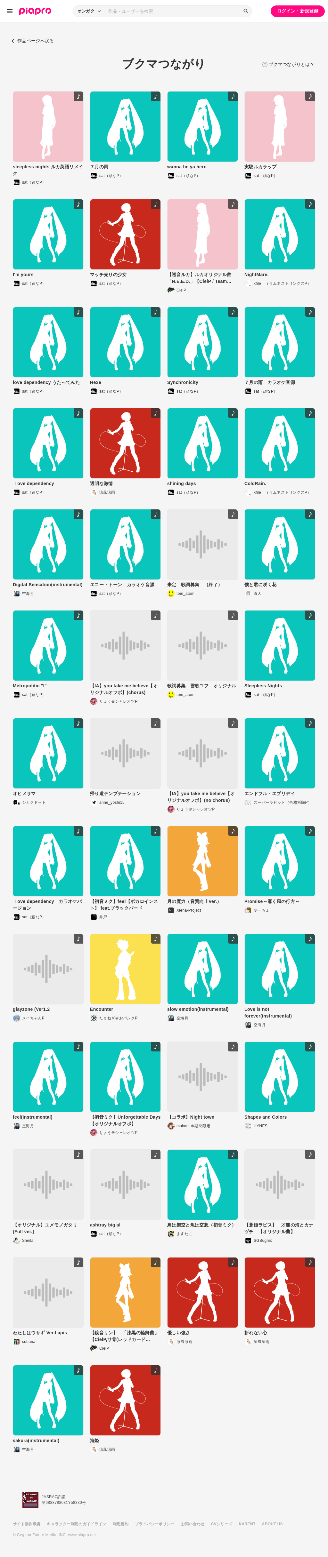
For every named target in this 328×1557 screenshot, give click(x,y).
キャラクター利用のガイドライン (76, 1524)
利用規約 (120, 1524)
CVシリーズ (222, 1524)
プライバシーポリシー (155, 1524)
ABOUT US (272, 1524)
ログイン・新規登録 (297, 10)
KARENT (247, 1524)
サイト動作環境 (26, 1524)
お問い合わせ (193, 1524)
